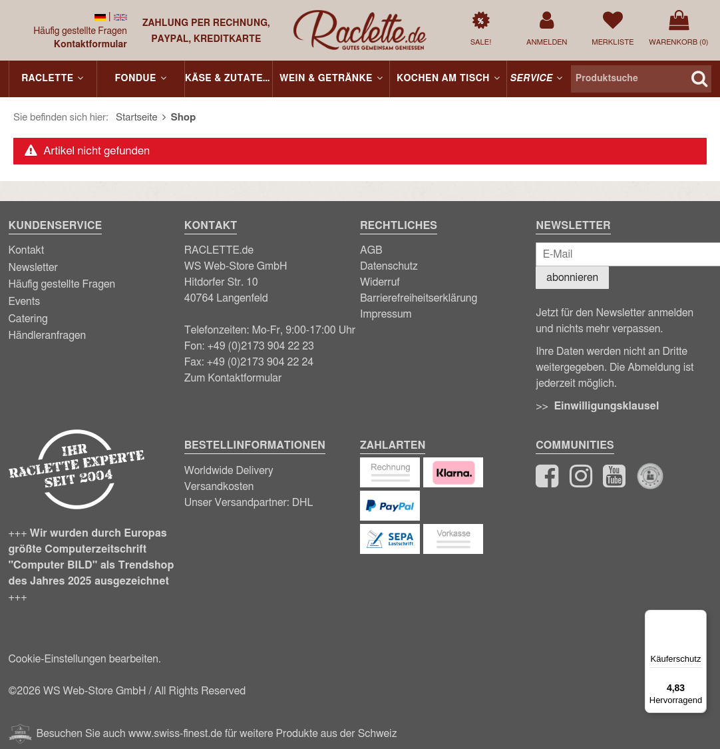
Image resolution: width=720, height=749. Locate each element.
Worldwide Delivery (228, 470)
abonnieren (572, 277)
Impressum (386, 314)
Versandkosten (219, 486)
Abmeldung (654, 367)
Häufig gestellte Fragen (80, 31)
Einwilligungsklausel (606, 406)
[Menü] (699, 618)
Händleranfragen (48, 335)
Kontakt (27, 250)
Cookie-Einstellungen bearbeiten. (85, 659)
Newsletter (33, 267)
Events (25, 301)
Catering (28, 319)
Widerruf (380, 282)
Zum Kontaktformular (233, 378)
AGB (371, 250)
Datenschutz (389, 266)
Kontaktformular (90, 44)
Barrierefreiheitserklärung (418, 298)
